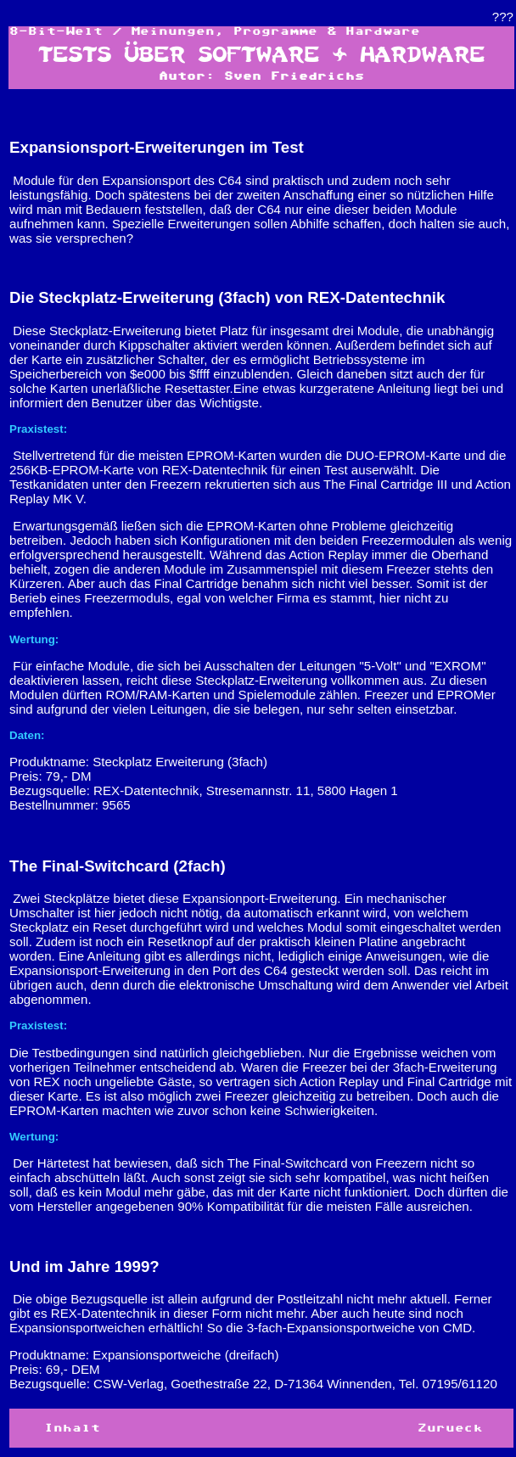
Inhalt (72, 1428)
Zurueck (450, 1428)
